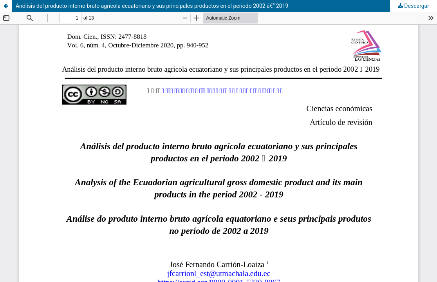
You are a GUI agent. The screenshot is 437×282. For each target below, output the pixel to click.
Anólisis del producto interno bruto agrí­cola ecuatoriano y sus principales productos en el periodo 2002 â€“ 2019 (152, 6)
